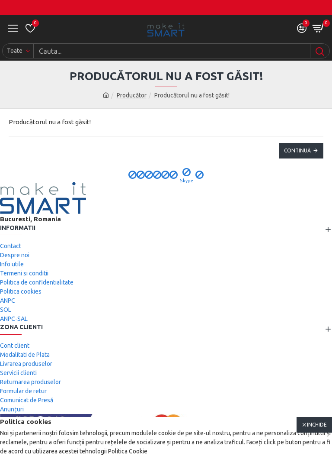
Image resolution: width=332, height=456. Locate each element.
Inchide (317, 424)
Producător (132, 95)
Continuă (297, 150)
